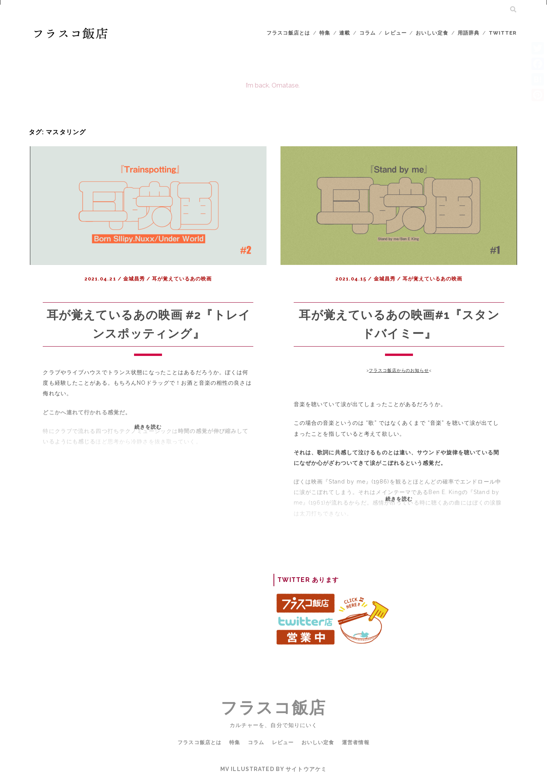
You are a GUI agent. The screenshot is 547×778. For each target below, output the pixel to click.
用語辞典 (468, 33)
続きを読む (153, 438)
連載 (344, 33)
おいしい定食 (432, 33)
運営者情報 (355, 742)
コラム (367, 33)
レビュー (395, 33)
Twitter (503, 33)
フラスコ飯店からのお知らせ (399, 370)
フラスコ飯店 (273, 707)
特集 (324, 33)
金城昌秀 (134, 279)
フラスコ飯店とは (288, 33)
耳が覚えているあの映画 (182, 279)
